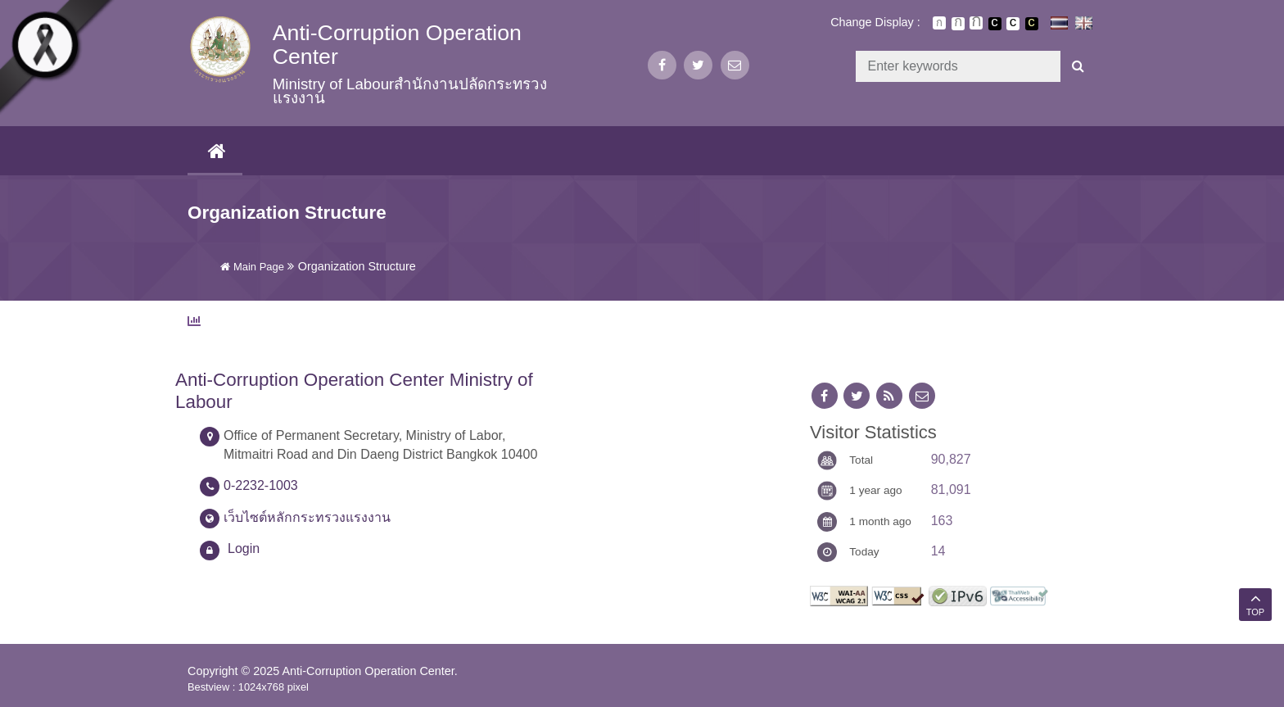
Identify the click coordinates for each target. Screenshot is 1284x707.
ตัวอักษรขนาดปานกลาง (958, 23)
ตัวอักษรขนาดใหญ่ (976, 22)
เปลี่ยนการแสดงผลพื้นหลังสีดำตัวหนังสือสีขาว (994, 23)
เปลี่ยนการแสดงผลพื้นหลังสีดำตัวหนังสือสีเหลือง (1031, 23)
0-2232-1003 (261, 485)
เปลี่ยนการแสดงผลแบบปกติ (1013, 23)
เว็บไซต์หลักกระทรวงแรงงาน (307, 517)
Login (244, 548)
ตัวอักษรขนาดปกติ (939, 22)
